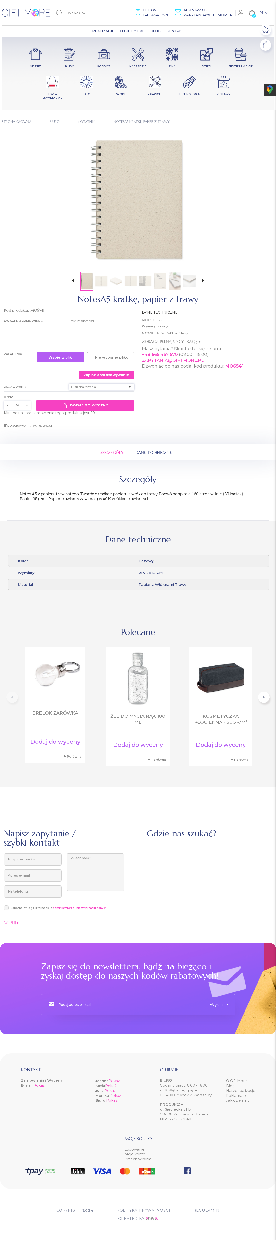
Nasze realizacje (240, 1090)
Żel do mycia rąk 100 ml (137, 719)
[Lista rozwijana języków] (264, 12)
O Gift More (236, 1080)
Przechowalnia (137, 1159)
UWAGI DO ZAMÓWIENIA (23, 321)
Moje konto (134, 1154)
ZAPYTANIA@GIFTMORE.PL (173, 360)
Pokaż (39, 1085)
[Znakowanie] (101, 387)
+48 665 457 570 (160, 354)
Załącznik (13, 354)
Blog (230, 1086)
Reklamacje (237, 1095)
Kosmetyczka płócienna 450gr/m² (220, 719)
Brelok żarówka (55, 713)
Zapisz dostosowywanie (106, 375)
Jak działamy (237, 1100)
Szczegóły (111, 452)
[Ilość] (17, 405)
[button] (73, 281)
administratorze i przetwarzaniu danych (80, 908)
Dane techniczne (154, 452)
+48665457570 (156, 15)
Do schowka (15, 425)
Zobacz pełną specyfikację (171, 341)
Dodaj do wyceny (85, 405)
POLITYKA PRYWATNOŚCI (143, 1210)
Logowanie (134, 1149)
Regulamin (206, 1210)
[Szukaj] (80, 13)
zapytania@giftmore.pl (209, 15)
